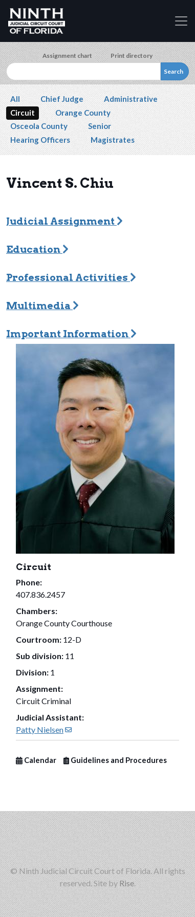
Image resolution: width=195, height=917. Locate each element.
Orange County (83, 112)
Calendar (36, 760)
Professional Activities (71, 277)
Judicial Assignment (64, 221)
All (15, 98)
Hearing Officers (40, 139)
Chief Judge (61, 98)
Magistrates (113, 139)
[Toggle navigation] (181, 21)
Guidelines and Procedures (115, 760)
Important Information (71, 334)
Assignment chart (67, 55)
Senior (99, 125)
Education (37, 249)
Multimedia (42, 306)
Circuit (22, 112)
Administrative (131, 98)
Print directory (132, 55)
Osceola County (39, 125)
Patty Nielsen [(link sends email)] (44, 729)
